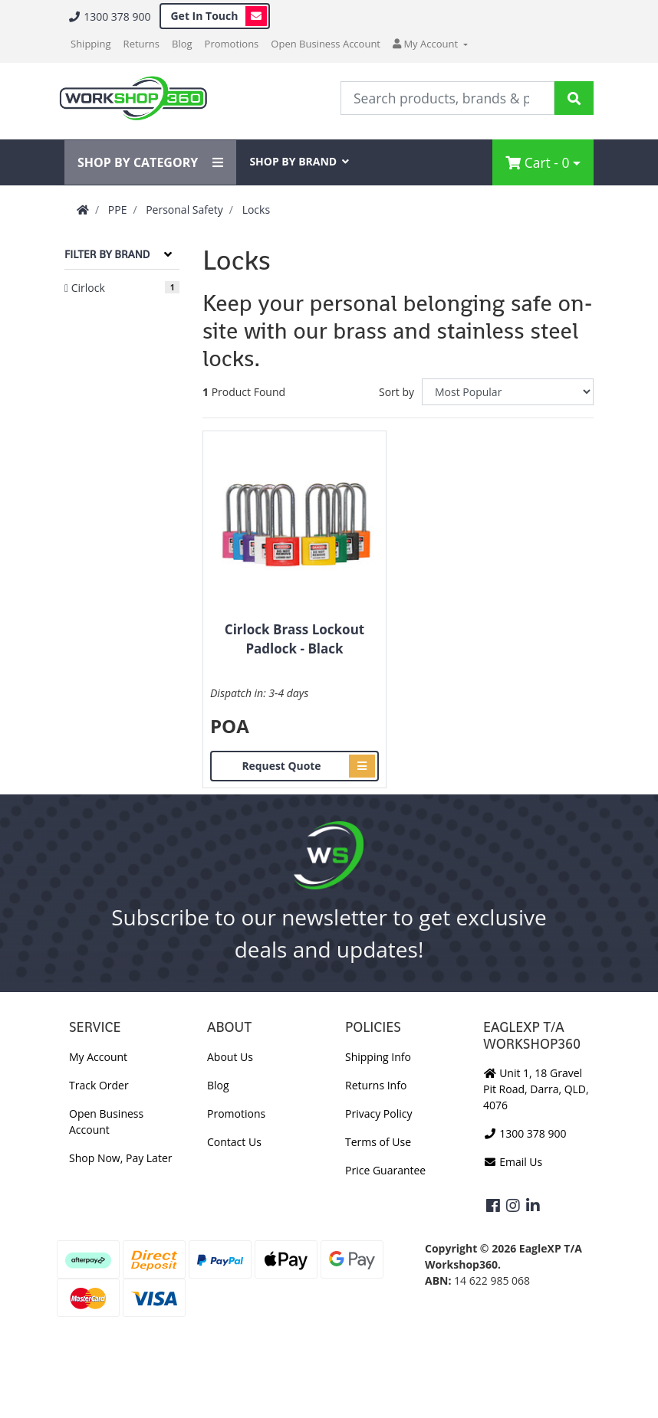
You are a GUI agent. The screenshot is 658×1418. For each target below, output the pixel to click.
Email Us (512, 1161)
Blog (182, 44)
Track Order (99, 1085)
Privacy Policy (378, 1113)
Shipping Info (378, 1057)
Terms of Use (378, 1142)
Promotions (232, 44)
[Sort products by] (508, 391)
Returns (141, 44)
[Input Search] (447, 98)
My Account (98, 1057)
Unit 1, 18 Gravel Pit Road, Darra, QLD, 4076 (536, 1089)
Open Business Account (325, 44)
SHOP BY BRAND (299, 161)
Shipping (91, 44)
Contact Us (234, 1142)
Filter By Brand (107, 254)
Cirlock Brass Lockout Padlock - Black (294, 639)
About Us (230, 1057)
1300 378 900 (108, 16)
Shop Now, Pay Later (120, 1158)
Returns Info (375, 1085)
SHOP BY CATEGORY (150, 162)
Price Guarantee (385, 1170)
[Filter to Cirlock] (121, 288)
